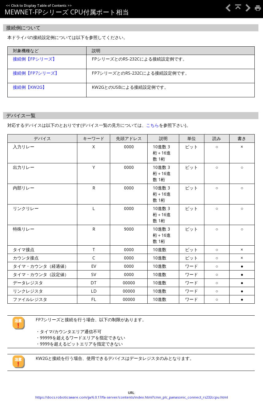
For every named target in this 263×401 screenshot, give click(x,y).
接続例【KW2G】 (30, 87)
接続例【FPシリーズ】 (35, 59)
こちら (152, 125)
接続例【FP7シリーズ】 (36, 73)
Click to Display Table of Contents (39, 5)
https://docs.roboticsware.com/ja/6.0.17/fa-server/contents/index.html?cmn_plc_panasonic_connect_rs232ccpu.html (131, 397)
